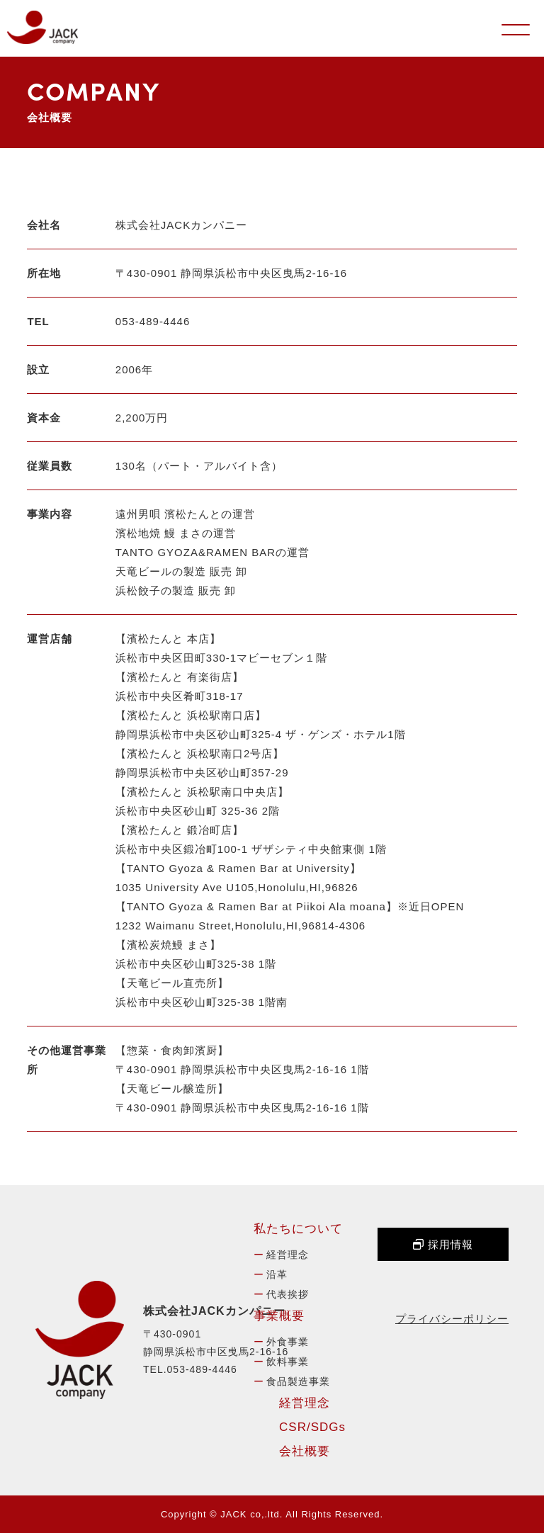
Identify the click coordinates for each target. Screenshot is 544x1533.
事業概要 (279, 1316)
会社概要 (304, 1451)
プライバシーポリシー (452, 1319)
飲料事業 (287, 1361)
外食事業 (287, 1341)
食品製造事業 (298, 1381)
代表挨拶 (287, 1294)
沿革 (277, 1274)
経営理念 (287, 1254)
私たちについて (298, 1228)
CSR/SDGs (312, 1427)
